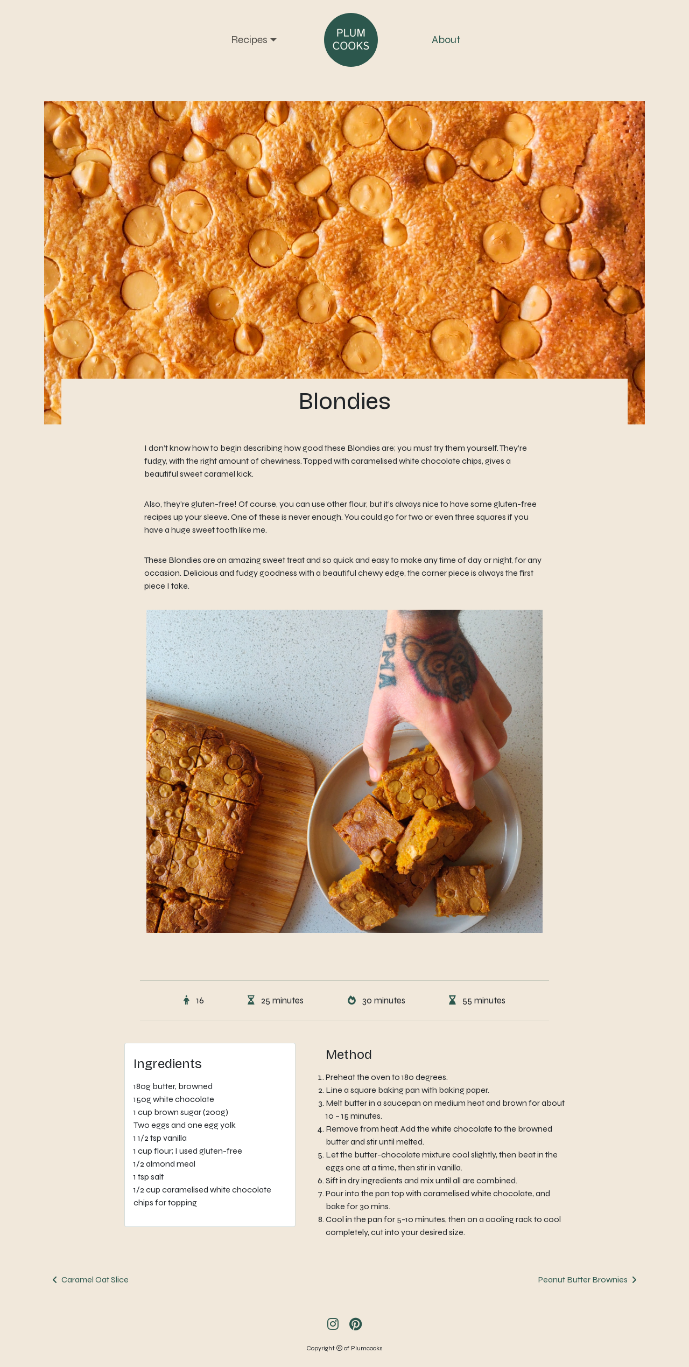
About (446, 39)
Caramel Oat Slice (95, 1279)
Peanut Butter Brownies (583, 1279)
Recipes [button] (249, 39)
